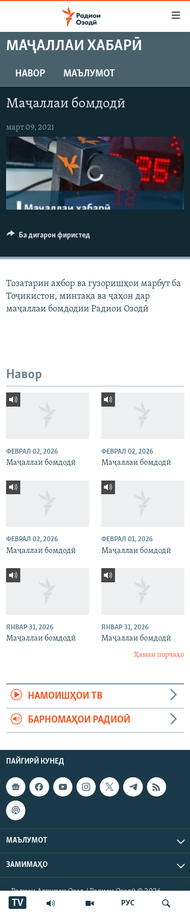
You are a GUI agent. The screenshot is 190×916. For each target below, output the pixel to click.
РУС (128, 903)
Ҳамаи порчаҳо (159, 655)
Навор (30, 74)
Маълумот (89, 74)
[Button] (48, 237)
